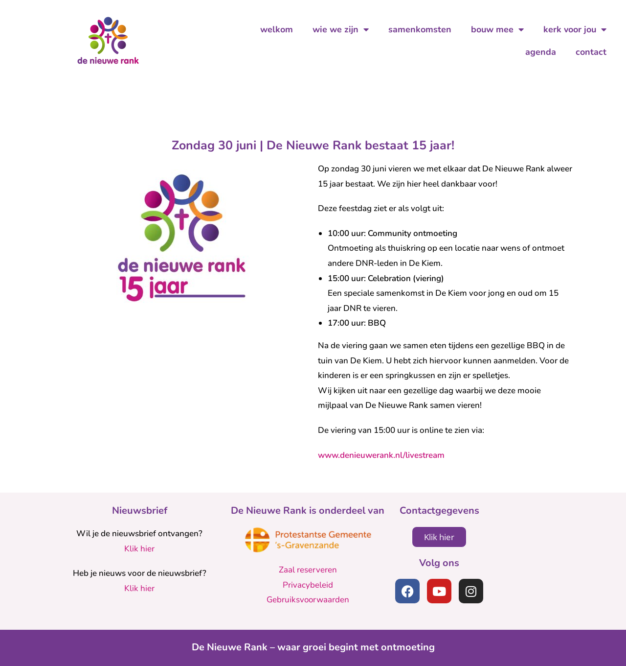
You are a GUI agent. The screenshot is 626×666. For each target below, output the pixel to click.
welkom (276, 29)
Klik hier (139, 548)
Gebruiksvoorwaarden (308, 599)
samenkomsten (419, 29)
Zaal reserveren (308, 569)
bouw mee (497, 29)
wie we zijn (341, 29)
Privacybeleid (308, 585)
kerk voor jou (574, 29)
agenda (540, 52)
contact (591, 52)
